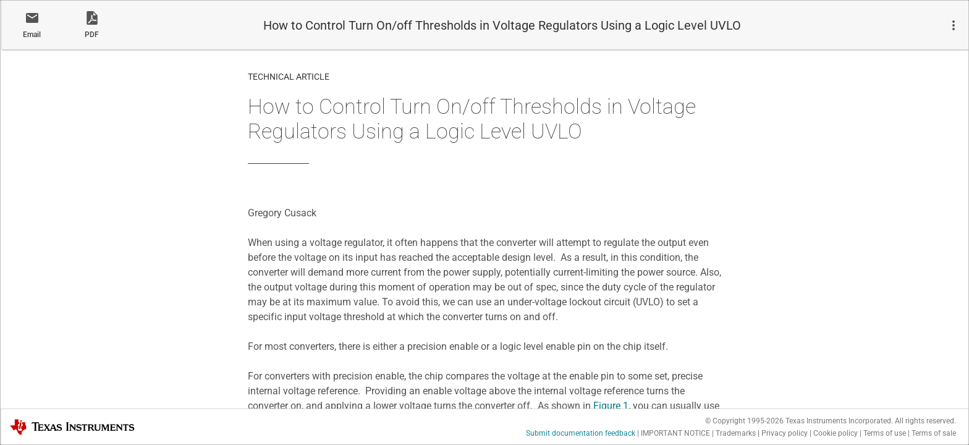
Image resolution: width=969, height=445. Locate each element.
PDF (92, 34)
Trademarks (736, 433)
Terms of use (884, 433)
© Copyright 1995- (744, 421)
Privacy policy (784, 433)
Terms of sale (934, 433)
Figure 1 (610, 406)
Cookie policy (835, 433)
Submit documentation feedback (580, 433)
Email (32, 34)
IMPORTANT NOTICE (675, 433)
